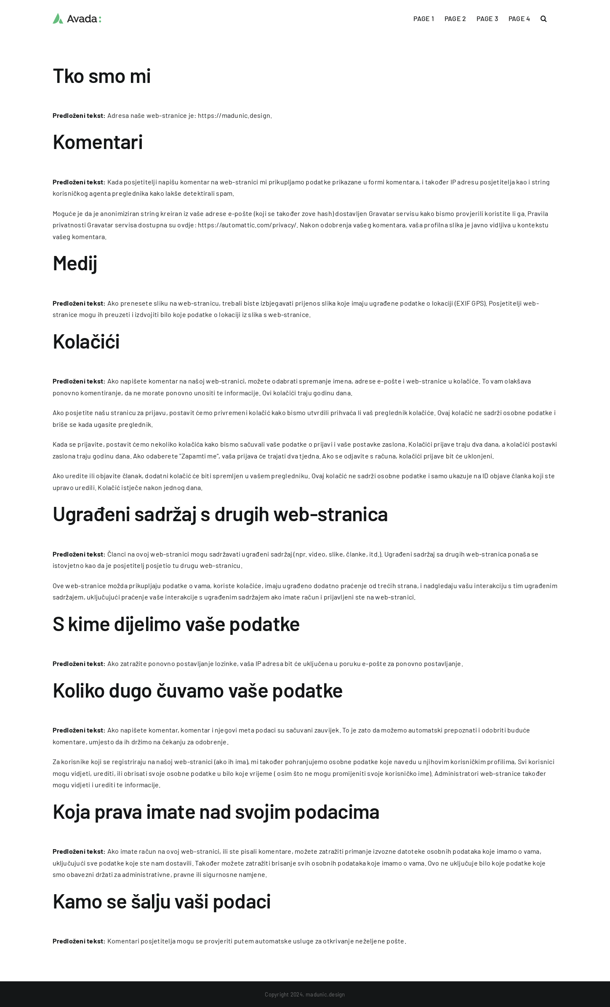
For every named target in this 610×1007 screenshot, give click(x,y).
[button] (544, 17)
